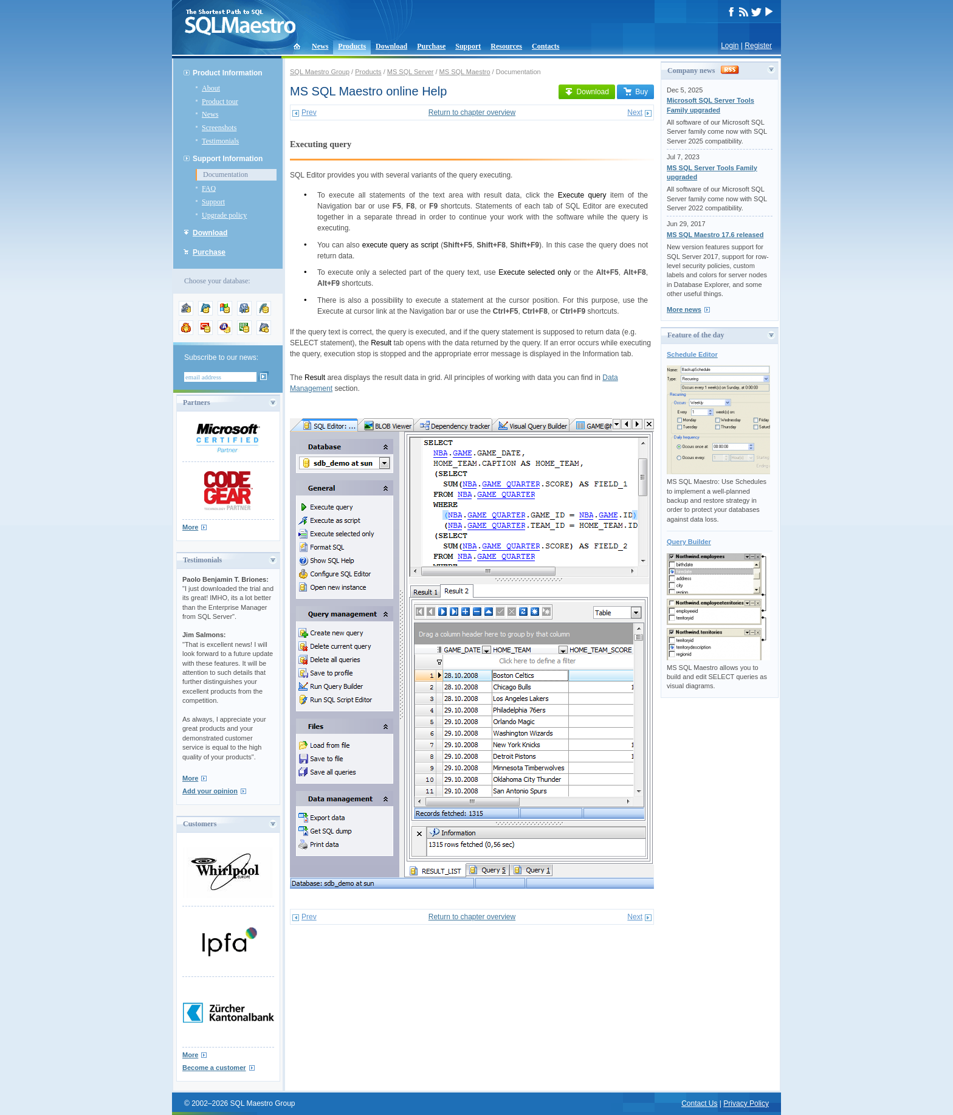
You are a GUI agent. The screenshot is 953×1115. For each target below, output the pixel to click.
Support (468, 46)
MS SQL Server (410, 71)
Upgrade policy (224, 215)
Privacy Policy (746, 1103)
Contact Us (699, 1103)
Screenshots (219, 127)
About (211, 88)
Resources (506, 46)
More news (684, 309)
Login (729, 45)
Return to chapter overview (471, 112)
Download (391, 46)
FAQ (209, 188)
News (320, 46)
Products (352, 46)
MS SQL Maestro (464, 71)
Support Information (228, 158)
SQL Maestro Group (319, 71)
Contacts (545, 46)
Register (758, 45)
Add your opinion (210, 791)
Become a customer (214, 1067)
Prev (309, 112)
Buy (635, 92)
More (190, 527)
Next (634, 112)
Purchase (431, 46)
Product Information (228, 73)
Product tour (220, 101)
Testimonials (220, 141)
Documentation (225, 174)
